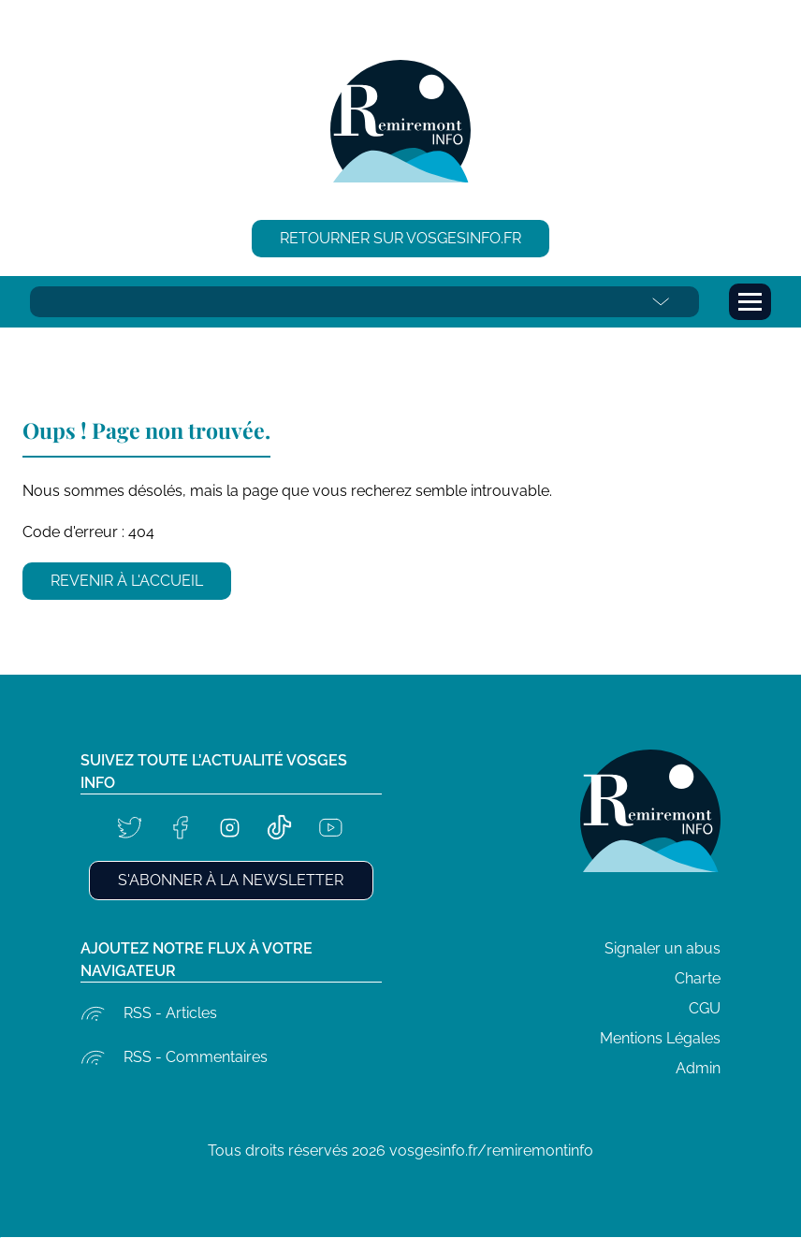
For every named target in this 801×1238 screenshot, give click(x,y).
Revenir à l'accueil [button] (127, 581)
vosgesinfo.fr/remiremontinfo (491, 1150)
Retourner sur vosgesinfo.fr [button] (400, 238)
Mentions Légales (660, 1038)
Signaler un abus (662, 948)
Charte (698, 978)
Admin (698, 1068)
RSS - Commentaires (196, 1057)
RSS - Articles (170, 1013)
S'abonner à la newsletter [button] (230, 880)
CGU (705, 1008)
